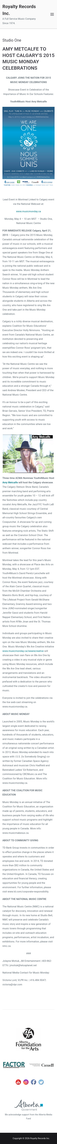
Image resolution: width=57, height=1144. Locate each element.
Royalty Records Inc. (40, 1138)
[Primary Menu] (52, 14)
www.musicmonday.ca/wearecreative (23, 651)
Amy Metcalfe (10, 482)
